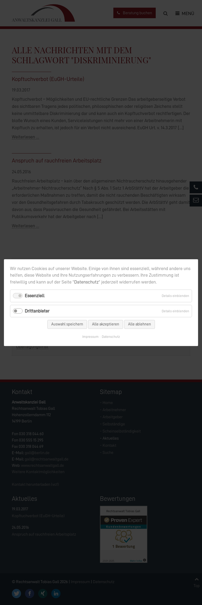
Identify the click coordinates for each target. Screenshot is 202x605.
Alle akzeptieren (105, 324)
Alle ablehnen (139, 324)
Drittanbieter (37, 310)
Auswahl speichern (67, 324)
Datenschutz (86, 282)
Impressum (90, 336)
